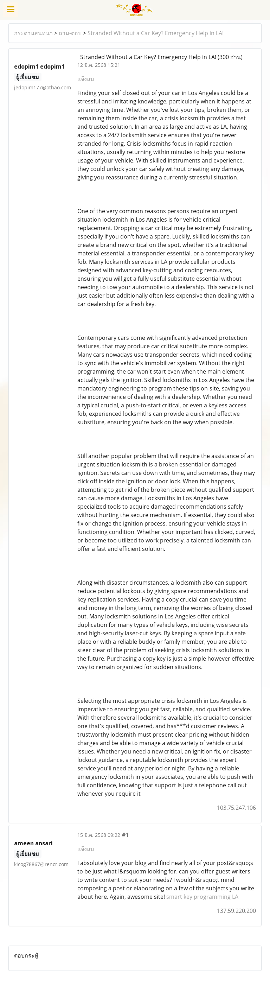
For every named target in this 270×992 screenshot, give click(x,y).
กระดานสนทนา (33, 33)
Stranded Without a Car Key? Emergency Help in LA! (156, 33)
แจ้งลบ (85, 79)
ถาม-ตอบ (70, 33)
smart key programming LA (202, 897)
